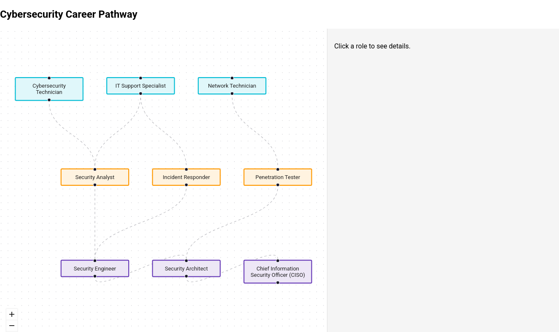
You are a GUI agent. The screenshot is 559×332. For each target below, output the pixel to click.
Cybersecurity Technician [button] (49, 89)
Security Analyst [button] (94, 177)
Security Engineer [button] (95, 268)
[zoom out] (11, 326)
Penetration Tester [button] (278, 177)
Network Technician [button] (232, 85)
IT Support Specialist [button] (141, 85)
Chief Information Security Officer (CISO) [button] (278, 271)
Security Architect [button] (186, 268)
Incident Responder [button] (186, 177)
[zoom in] (11, 314)
